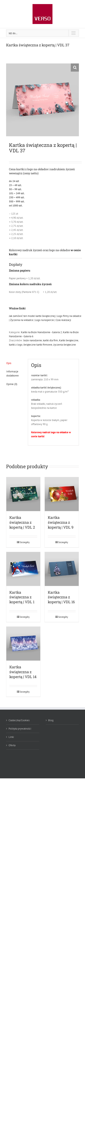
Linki (11, 737)
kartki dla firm (50, 340)
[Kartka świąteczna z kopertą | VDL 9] (62, 494)
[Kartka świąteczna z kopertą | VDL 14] (23, 644)
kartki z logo (15, 344)
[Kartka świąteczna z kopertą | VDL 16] (62, 569)
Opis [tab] (8, 363)
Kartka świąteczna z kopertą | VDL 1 (21, 597)
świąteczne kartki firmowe (37, 344)
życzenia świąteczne (64, 344)
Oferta (12, 745)
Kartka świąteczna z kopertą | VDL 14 (22, 671)
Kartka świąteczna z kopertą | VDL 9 (60, 522)
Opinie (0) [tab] (11, 384)
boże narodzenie (32, 340)
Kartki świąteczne (68, 340)
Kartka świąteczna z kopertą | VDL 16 (61, 597)
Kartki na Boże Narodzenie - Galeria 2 (41, 332)
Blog (50, 720)
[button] (75, 67)
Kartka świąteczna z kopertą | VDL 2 (22, 522)
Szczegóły (25, 542)
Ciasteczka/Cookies (19, 720)
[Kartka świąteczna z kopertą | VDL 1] (23, 569)
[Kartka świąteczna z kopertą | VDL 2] (23, 494)
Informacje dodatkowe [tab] (12, 373)
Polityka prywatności (20, 728)
